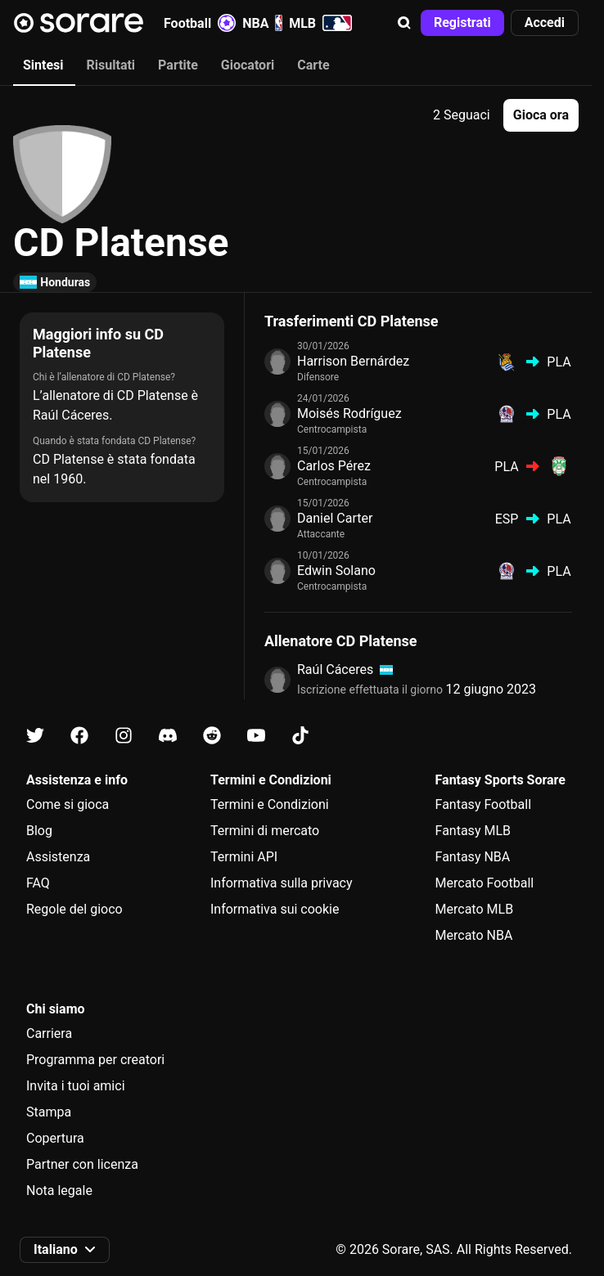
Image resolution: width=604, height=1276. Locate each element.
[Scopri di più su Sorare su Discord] (167, 736)
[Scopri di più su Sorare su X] (35, 736)
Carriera (49, 1033)
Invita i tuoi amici (75, 1086)
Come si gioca (67, 804)
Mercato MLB (474, 909)
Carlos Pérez (334, 466)
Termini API (243, 857)
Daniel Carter (334, 518)
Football (200, 23)
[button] (404, 23)
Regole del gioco (74, 909)
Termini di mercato (264, 830)
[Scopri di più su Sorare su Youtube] (256, 736)
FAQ (38, 883)
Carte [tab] (313, 65)
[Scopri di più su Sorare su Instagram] (123, 736)
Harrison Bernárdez (353, 361)
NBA (262, 23)
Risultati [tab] (111, 65)
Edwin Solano (336, 570)
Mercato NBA (474, 935)
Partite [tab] (178, 65)
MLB (320, 23)
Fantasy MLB (473, 830)
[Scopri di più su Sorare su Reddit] (212, 736)
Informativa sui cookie (275, 909)
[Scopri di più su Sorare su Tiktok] (300, 736)
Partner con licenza (82, 1164)
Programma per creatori (95, 1059)
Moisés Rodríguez (349, 413)
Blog (39, 830)
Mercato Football (484, 883)
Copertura (55, 1138)
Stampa (48, 1112)
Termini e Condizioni (269, 804)
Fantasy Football (483, 804)
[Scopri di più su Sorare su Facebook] (79, 736)
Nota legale (59, 1190)
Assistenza (58, 857)
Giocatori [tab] (247, 65)
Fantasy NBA (473, 857)
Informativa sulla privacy (281, 883)
